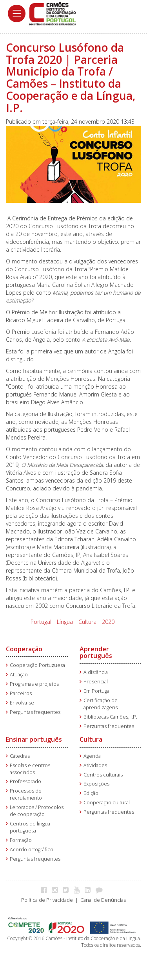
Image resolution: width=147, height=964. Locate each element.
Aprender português (96, 652)
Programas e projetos (34, 684)
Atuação (19, 674)
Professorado (25, 781)
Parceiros (21, 693)
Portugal (41, 621)
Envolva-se (22, 702)
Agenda (92, 756)
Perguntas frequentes (35, 712)
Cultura (87, 621)
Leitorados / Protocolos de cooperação (37, 811)
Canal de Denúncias (103, 900)
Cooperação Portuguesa (37, 665)
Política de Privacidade (47, 900)
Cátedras (20, 756)
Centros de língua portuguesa (30, 827)
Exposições (96, 783)
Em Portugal (97, 691)
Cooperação (24, 649)
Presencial (95, 681)
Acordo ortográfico (31, 849)
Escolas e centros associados (30, 769)
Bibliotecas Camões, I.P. (110, 717)
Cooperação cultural (106, 802)
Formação (21, 840)
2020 (108, 621)
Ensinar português (34, 739)
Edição (90, 793)
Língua (65, 621)
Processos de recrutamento (26, 794)
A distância (95, 672)
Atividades (95, 765)
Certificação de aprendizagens (100, 704)
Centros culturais (103, 774)
